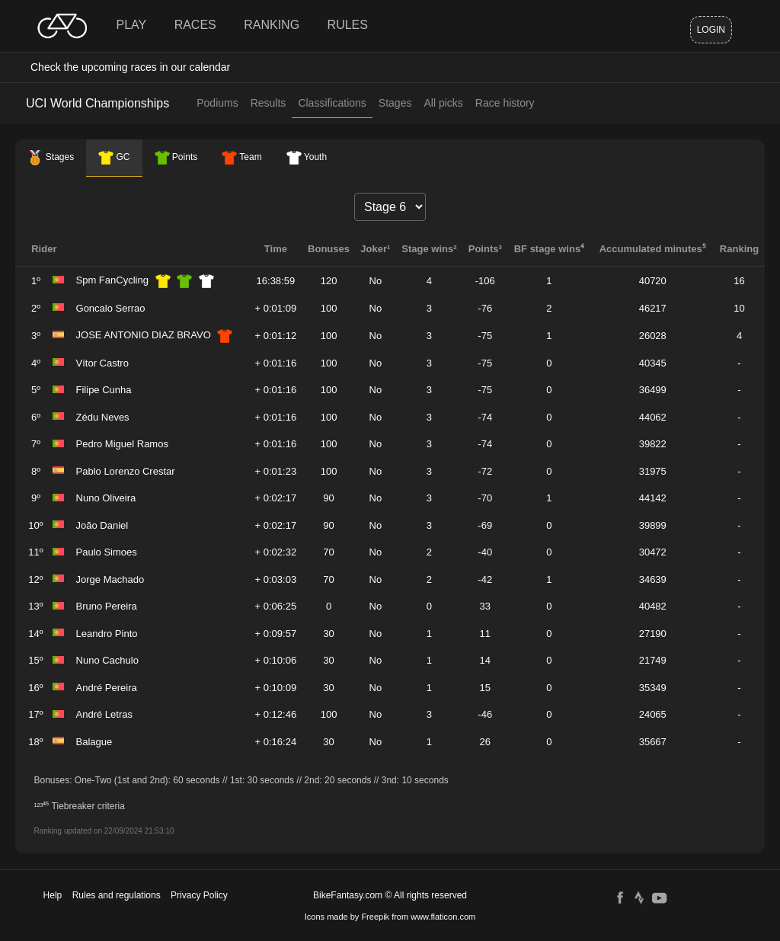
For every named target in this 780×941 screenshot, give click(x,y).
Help (52, 895)
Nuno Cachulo (107, 660)
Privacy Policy (199, 895)
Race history (505, 103)
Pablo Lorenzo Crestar (125, 471)
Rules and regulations (116, 895)
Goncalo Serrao (110, 308)
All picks (443, 103)
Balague (94, 741)
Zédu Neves (102, 417)
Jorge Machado (110, 579)
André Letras (104, 714)
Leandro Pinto (107, 633)
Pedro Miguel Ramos (122, 444)
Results (268, 103)
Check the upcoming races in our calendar (130, 67)
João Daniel (102, 525)
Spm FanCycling (112, 280)
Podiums (217, 103)
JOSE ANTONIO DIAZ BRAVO (143, 335)
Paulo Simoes (106, 552)
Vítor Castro (102, 363)
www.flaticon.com (443, 916)
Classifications (332, 103)
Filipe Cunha (104, 389)
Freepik (375, 916)
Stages (395, 103)
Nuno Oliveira (106, 498)
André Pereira (106, 687)
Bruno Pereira (106, 606)
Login (711, 29)
